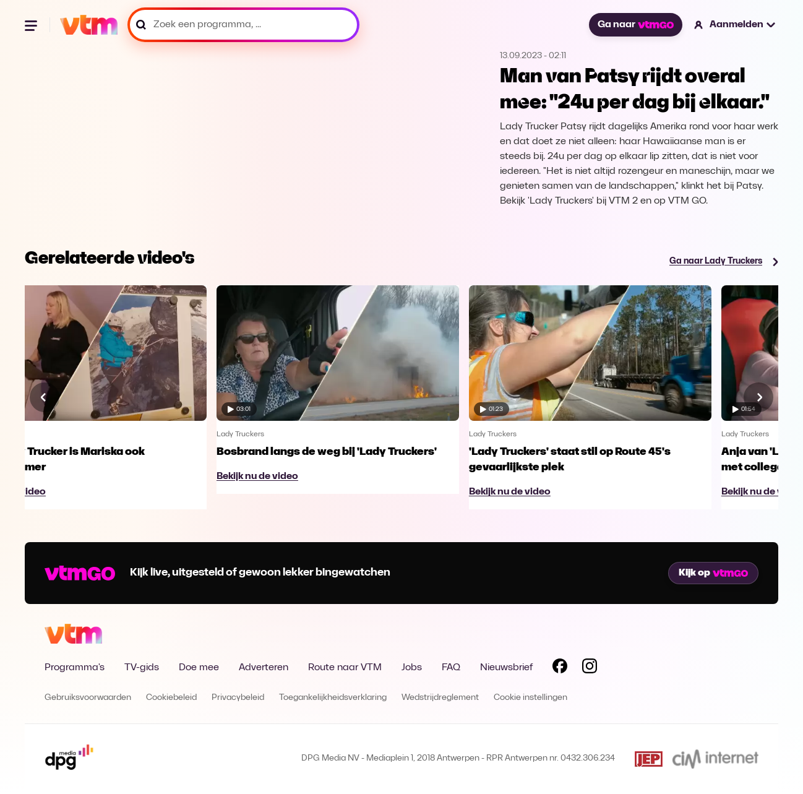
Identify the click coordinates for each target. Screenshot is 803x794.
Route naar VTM (345, 668)
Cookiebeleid (171, 697)
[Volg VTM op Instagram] (589, 668)
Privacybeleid (238, 697)
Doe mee (199, 668)
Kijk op (713, 573)
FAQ (451, 668)
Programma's (75, 668)
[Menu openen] (32, 24)
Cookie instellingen (530, 697)
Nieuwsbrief (506, 668)
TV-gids (141, 668)
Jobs (412, 668)
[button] (735, 24)
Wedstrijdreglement (440, 697)
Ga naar (635, 25)
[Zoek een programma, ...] (243, 25)
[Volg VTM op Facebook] (559, 668)
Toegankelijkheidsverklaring (333, 697)
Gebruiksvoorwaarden (88, 697)
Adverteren (263, 668)
